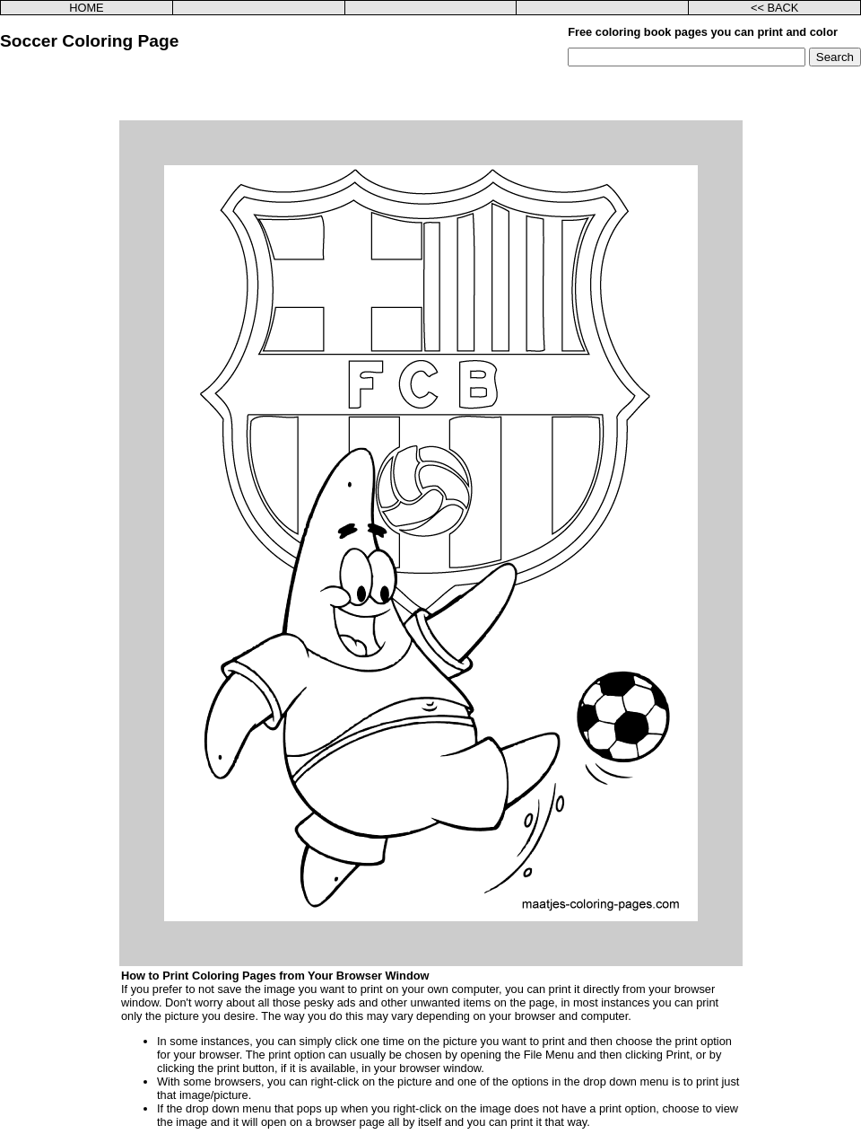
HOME (86, 7)
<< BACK (774, 7)
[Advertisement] (431, 93)
